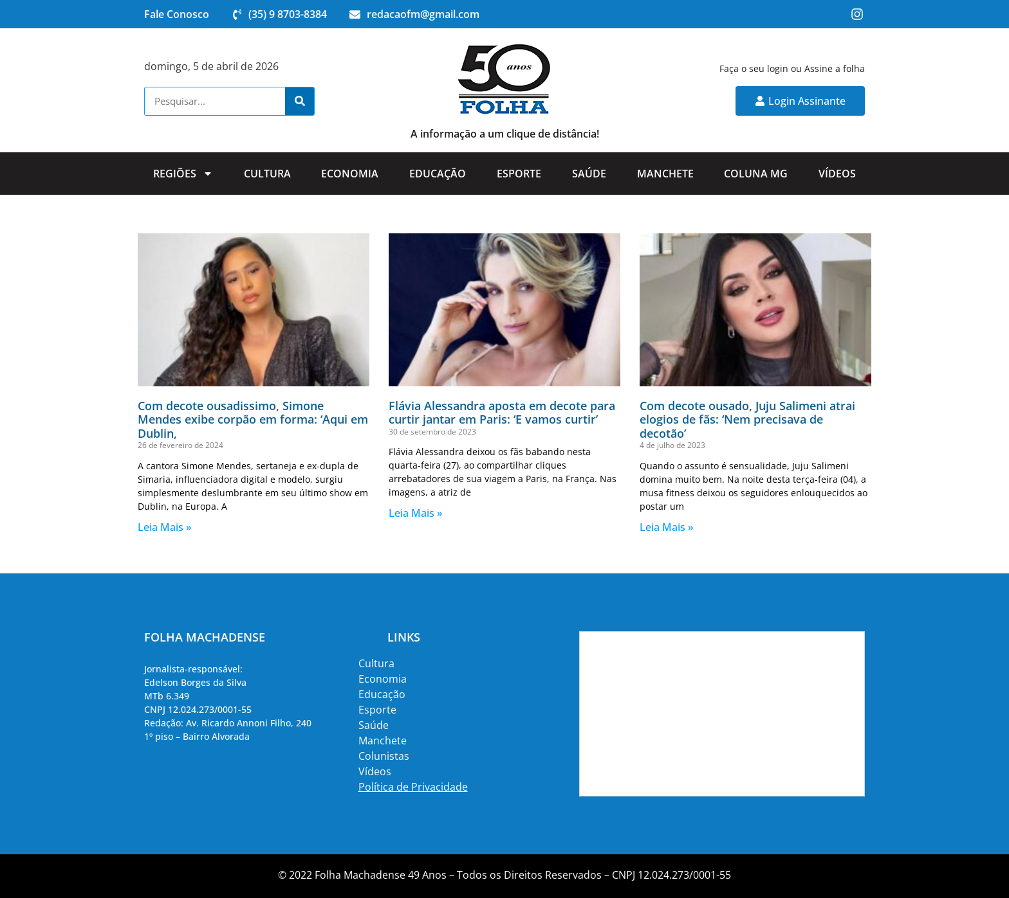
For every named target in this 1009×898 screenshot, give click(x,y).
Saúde (589, 173)
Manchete (665, 173)
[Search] (299, 101)
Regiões (183, 173)
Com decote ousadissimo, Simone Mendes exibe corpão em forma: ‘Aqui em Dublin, (253, 419)
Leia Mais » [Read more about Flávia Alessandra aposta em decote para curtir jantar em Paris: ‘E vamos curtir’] (415, 513)
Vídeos (837, 173)
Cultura (267, 173)
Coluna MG (756, 173)
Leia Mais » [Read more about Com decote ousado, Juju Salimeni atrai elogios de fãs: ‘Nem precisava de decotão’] (666, 527)
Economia (349, 173)
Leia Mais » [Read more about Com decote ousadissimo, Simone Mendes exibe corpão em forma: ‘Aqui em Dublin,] (164, 527)
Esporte (519, 173)
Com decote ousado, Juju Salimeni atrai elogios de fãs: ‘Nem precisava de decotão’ (747, 419)
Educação (437, 173)
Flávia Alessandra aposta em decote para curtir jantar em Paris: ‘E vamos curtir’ (502, 412)
